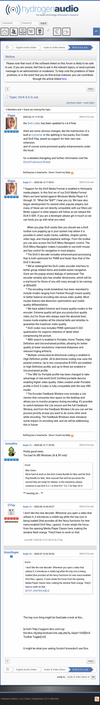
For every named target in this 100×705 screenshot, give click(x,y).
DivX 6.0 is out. (80, 47)
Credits (27, 699)
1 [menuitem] (7, 89)
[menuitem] (91, 89)
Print (91, 89)
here (64, 78)
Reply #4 (27, 554)
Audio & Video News (54, 47)
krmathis (11, 443)
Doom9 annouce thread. (37, 161)
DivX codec (34, 123)
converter (37, 134)
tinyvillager (11, 552)
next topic (89, 102)
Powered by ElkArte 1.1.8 (11, 699)
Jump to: (61, 677)
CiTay (11, 505)
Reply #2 (27, 445)
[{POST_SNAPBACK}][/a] (37, 590)
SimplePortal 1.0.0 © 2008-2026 (45, 699)
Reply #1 (27, 182)
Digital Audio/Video (26, 47)
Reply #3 (27, 506)
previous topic (74, 102)
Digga (11, 115)
